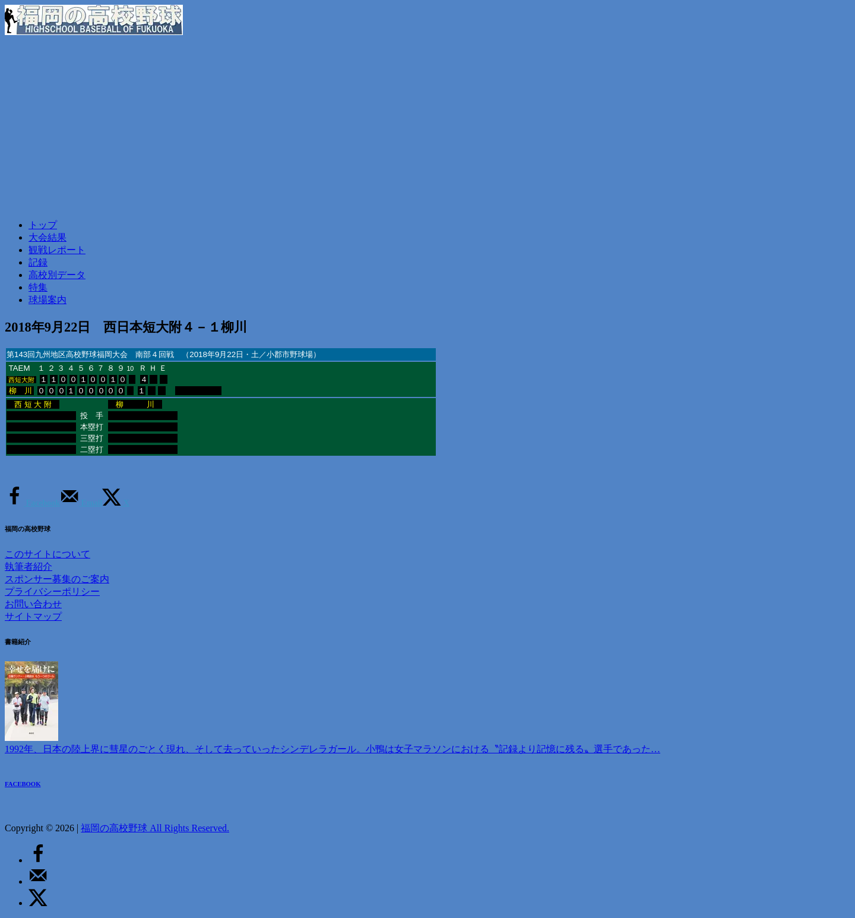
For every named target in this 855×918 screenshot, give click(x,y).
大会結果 (47, 237)
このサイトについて (47, 554)
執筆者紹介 (28, 566)
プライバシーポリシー (52, 591)
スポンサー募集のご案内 (57, 579)
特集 (38, 287)
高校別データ (57, 275)
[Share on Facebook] (32, 503)
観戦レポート (57, 250)
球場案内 (47, 300)
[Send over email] (81, 503)
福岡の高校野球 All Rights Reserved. (155, 828)
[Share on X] (115, 503)
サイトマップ (33, 616)
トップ (42, 225)
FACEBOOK (23, 783)
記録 (38, 262)
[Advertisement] (427, 126)
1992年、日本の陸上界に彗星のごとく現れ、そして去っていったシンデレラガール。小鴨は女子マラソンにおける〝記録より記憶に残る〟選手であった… (332, 749)
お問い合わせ (33, 604)
